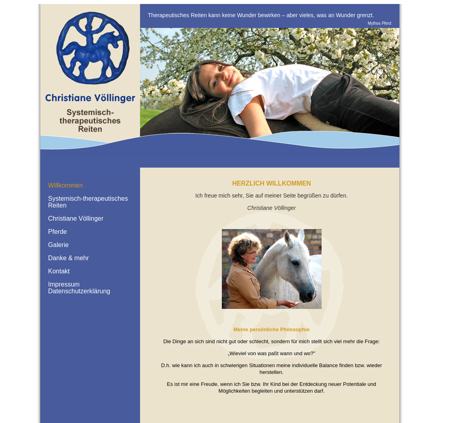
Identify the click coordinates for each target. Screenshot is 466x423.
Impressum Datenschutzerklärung (79, 288)
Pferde (57, 231)
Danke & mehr (68, 258)
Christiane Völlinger (76, 218)
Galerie (58, 244)
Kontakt (59, 271)
